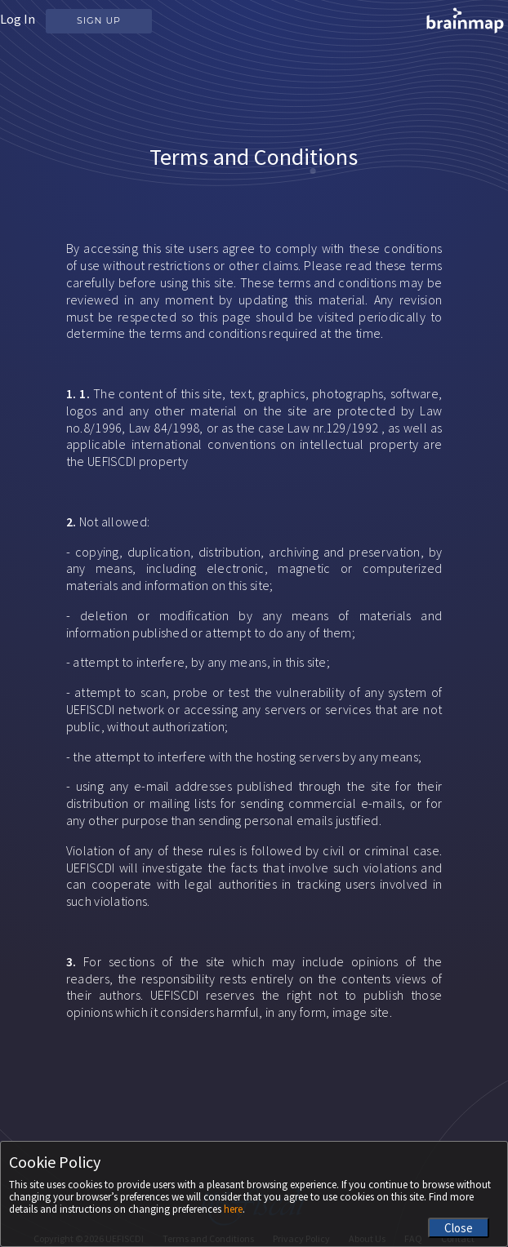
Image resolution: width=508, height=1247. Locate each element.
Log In (17, 19)
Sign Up (99, 20)
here (233, 1209)
